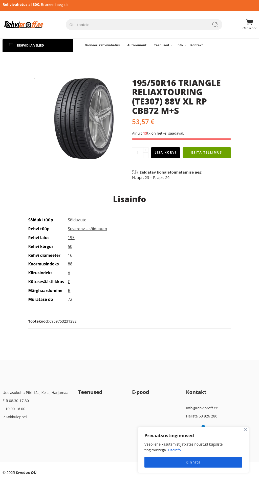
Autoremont (136, 45)
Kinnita (193, 462)
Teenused (161, 45)
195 (71, 237)
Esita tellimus (206, 152)
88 (70, 264)
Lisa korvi (165, 152)
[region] (193, 450)
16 (70, 255)
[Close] (245, 429)
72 (70, 299)
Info (180, 45)
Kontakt (196, 45)
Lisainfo (174, 450)
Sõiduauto (77, 220)
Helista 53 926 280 (201, 416)
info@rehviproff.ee (202, 408)
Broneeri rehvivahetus (102, 45)
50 (70, 246)
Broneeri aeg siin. (56, 4)
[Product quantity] (137, 152)
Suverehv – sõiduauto (87, 229)
